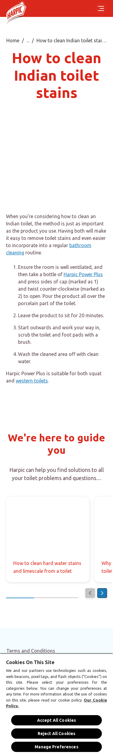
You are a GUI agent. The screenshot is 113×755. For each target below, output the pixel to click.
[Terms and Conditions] (30, 651)
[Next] (102, 593)
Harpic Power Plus (83, 274)
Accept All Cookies (56, 720)
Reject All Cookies (57, 733)
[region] (56, 704)
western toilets (32, 380)
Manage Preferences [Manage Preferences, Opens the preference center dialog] (56, 746)
